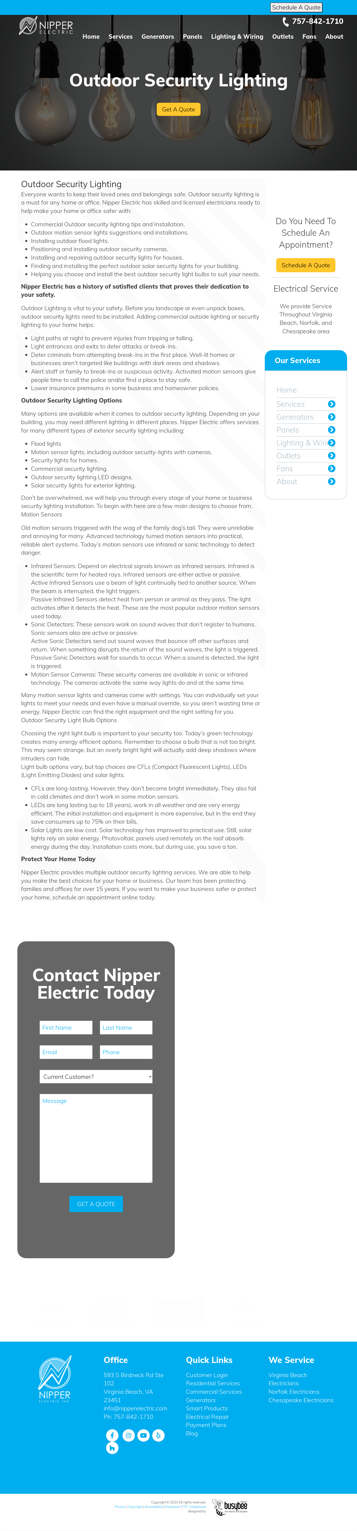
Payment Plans (206, 1425)
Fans (309, 36)
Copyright (135, 1506)
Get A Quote (178, 109)
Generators (158, 36)
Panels (192, 36)
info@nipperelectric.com (135, 1408)
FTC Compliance (194, 1506)
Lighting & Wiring (237, 36)
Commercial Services (214, 1391)
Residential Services (213, 1383)
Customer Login (207, 1374)
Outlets (283, 36)
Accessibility (153, 1506)
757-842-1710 (312, 21)
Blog (192, 1433)
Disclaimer (172, 1506)
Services (121, 36)
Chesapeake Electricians (301, 1399)
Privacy (120, 1506)
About (334, 36)
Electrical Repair (207, 1416)
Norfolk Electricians (294, 1391)
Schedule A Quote (296, 7)
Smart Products (207, 1408)
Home (91, 36)
